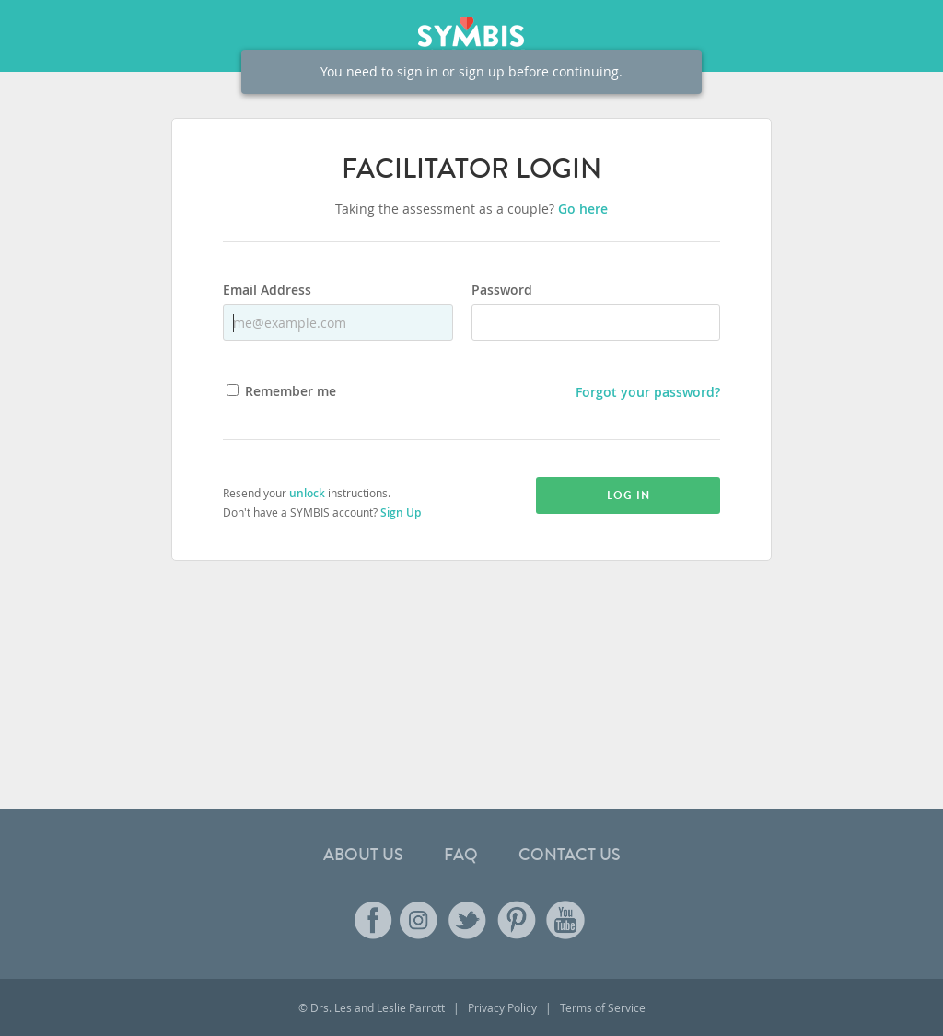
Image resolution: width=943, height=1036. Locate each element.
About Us (363, 855)
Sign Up (400, 512)
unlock (307, 493)
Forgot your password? (648, 392)
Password (502, 291)
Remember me (290, 392)
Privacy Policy (502, 1007)
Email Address (267, 291)
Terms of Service (603, 1007)
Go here (583, 208)
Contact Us (569, 855)
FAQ (461, 855)
